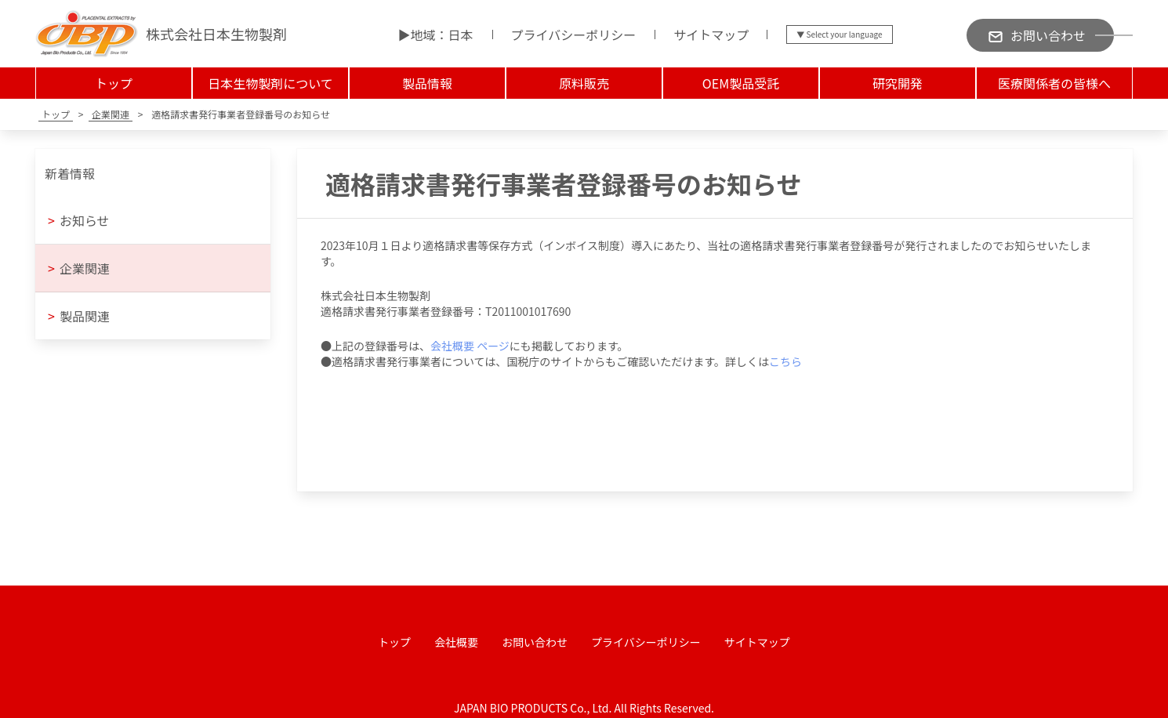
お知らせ (79, 220)
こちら (785, 361)
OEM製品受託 (740, 83)
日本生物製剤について (270, 83)
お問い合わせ (535, 642)
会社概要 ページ (470, 346)
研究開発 (897, 83)
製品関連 (79, 315)
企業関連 (79, 268)
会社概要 (456, 642)
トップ (113, 83)
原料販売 (584, 83)
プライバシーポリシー (574, 34)
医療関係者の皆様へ (1054, 83)
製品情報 (427, 83)
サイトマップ (711, 34)
